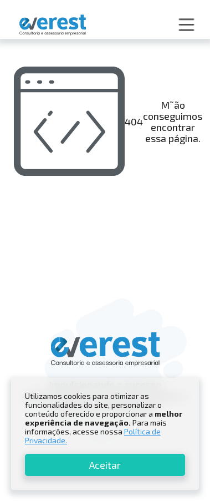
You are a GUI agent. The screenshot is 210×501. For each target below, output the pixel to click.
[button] (186, 25)
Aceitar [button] (105, 465)
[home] (50, 25)
